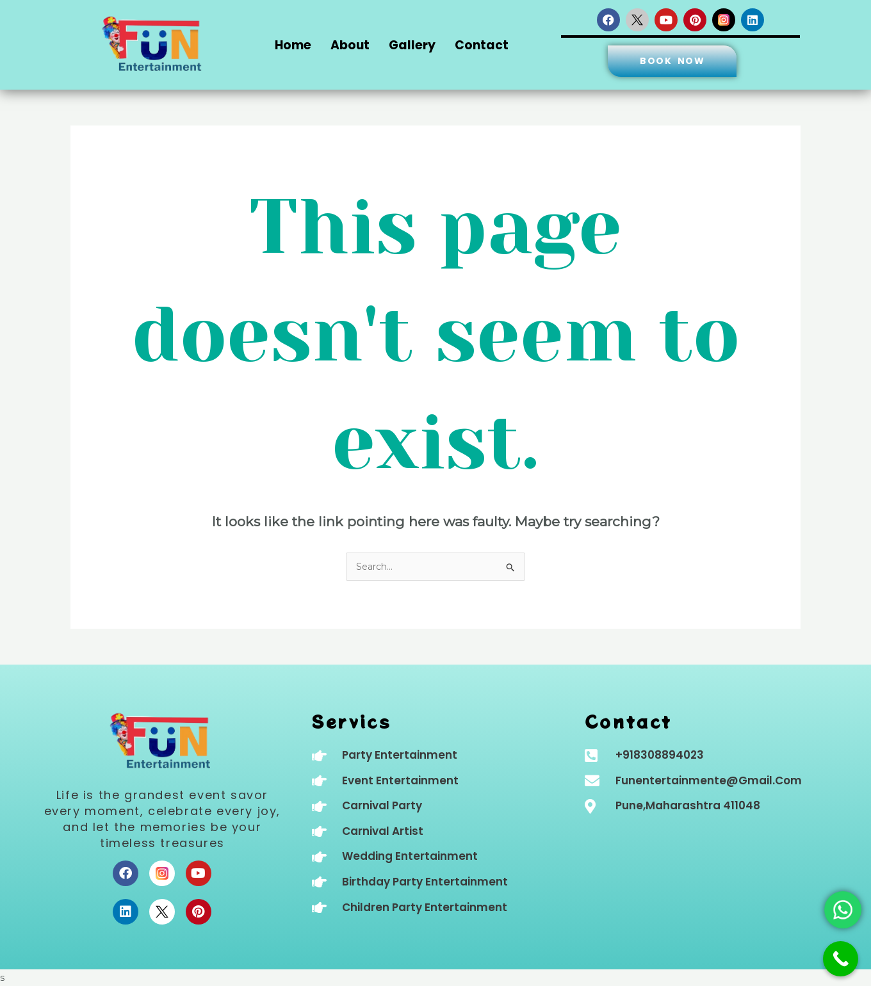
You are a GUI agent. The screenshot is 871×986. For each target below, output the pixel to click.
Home (293, 45)
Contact (482, 45)
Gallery (412, 45)
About (350, 45)
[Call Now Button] (840, 958)
